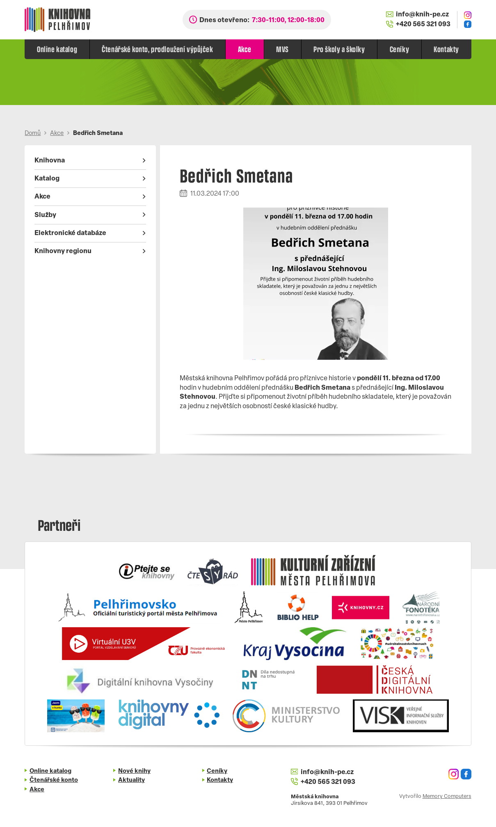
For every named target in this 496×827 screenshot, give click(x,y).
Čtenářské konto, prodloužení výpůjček (157, 49)
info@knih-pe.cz (417, 14)
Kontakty (446, 49)
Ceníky (399, 49)
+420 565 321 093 (418, 24)
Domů (33, 133)
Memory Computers (447, 796)
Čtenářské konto (54, 780)
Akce (244, 49)
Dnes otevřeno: (262, 20)
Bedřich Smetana (98, 133)
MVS (282, 49)
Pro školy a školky (339, 49)
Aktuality (131, 780)
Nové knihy (134, 771)
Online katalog (57, 49)
